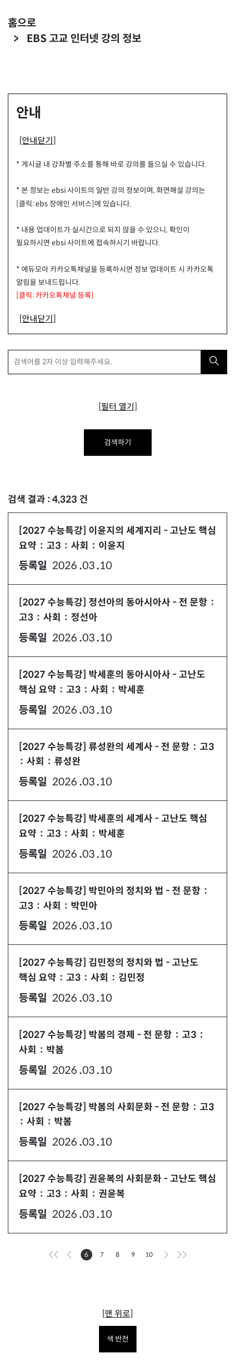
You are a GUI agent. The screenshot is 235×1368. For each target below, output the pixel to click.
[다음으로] (164, 1254)
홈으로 (22, 23)
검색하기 (117, 442)
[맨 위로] (117, 1313)
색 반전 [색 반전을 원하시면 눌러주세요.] (118, 1339)
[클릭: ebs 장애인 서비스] (55, 203)
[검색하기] (214, 362)
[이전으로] (71, 1254)
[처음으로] (55, 1254)
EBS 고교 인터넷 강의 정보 (84, 38)
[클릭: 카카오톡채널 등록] (55, 295)
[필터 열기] (117, 406)
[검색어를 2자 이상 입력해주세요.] (104, 362)
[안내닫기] (37, 140)
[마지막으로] (180, 1254)
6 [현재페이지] (88, 1255)
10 (150, 1255)
